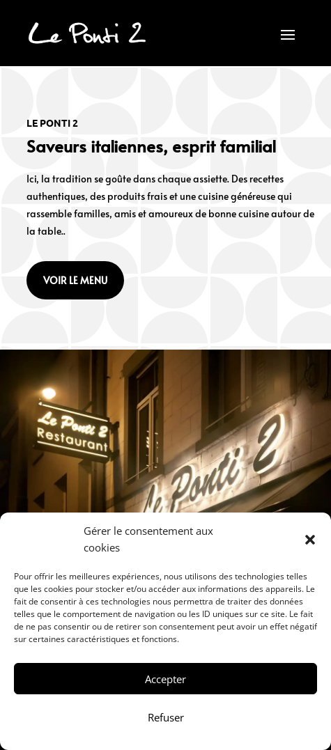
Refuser (166, 717)
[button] (310, 540)
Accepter (165, 679)
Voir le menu (75, 280)
